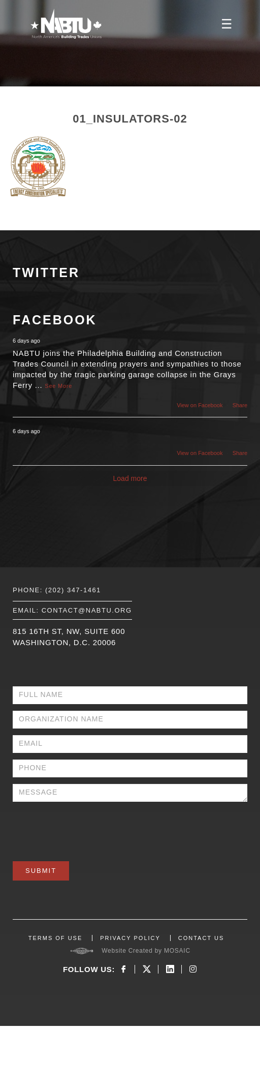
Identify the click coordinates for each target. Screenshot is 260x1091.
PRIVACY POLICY (130, 938)
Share (240, 405)
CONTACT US (201, 938)
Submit (40, 870)
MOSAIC (177, 950)
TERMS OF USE (55, 938)
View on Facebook (199, 405)
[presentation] (90, 828)
